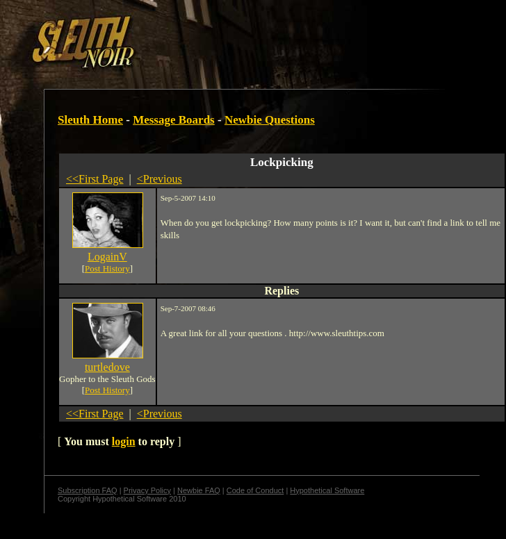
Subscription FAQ (87, 490)
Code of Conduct (255, 490)
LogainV (107, 257)
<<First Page (95, 179)
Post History (107, 268)
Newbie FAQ (198, 490)
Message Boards (174, 119)
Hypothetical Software (327, 490)
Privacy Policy (147, 490)
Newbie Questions (270, 119)
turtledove (107, 367)
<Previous (159, 179)
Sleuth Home (90, 119)
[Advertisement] (170, 37)
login (124, 441)
